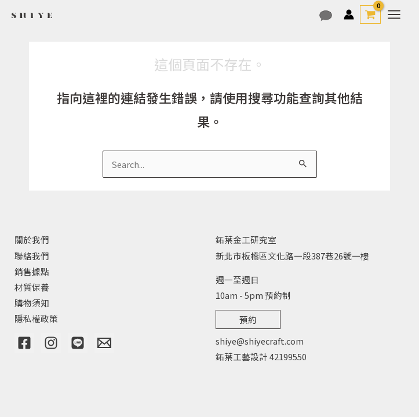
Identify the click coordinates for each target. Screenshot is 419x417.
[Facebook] (24, 343)
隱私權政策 (36, 318)
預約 (248, 319)
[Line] (78, 343)
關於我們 (31, 239)
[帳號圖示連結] (349, 14)
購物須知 (31, 303)
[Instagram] (51, 343)
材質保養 (31, 287)
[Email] (104, 343)
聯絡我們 (31, 256)
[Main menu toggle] (394, 14)
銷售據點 (31, 271)
